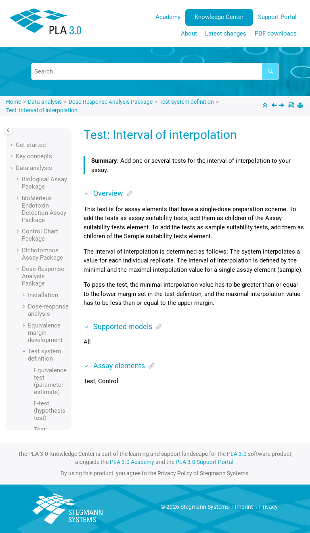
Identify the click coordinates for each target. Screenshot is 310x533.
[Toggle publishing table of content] (8, 130)
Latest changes (225, 33)
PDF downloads (276, 33)
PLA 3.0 (237, 454)
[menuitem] (167, 17)
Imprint (244, 507)
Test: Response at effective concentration (51, 403)
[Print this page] (301, 106)
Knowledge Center (219, 17)
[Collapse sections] (266, 106)
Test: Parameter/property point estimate (51, 340)
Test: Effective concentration (51, 188)
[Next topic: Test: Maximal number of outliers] (282, 106)
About (189, 33)
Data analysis (45, 102)
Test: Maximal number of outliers (47, 247)
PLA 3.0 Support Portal (204, 462)
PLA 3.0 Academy (132, 462)
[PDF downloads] (292, 106)
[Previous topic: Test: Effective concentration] (275, 106)
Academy (167, 17)
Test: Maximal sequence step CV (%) (49, 281)
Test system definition (186, 102)
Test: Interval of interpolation (42, 110)
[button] (30, 137)
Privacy (268, 507)
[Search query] (155, 71)
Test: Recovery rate (46, 370)
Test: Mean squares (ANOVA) (49, 310)
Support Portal (277, 17)
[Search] (270, 71)
